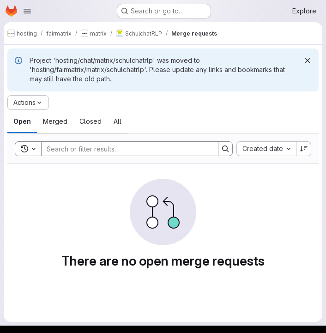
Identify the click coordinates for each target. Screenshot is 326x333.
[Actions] (28, 102)
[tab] (22, 121)
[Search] (125, 148)
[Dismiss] (307, 60)
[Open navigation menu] (27, 11)
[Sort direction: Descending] (303, 148)
